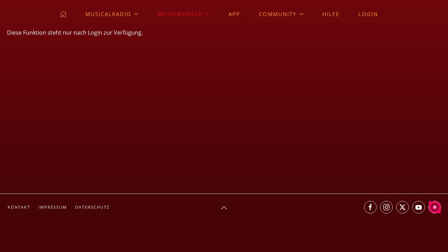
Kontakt (19, 207)
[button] (224, 207)
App (234, 14)
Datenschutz (92, 207)
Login (368, 14)
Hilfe (331, 14)
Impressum (52, 207)
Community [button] (281, 14)
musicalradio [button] (111, 14)
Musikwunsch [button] (183, 14)
